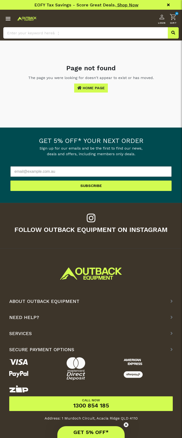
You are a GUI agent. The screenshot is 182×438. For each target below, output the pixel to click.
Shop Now (127, 4)
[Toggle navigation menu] (8, 18)
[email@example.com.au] (91, 171)
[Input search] (91, 33)
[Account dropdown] (161, 18)
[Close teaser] (126, 424)
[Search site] (173, 33)
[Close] (168, 4)
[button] (173, 18)
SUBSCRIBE (91, 185)
